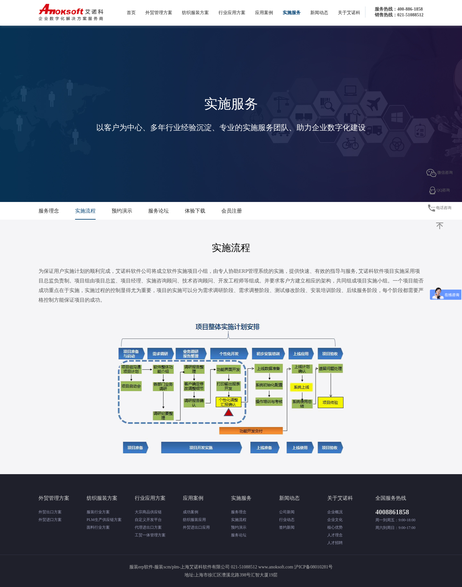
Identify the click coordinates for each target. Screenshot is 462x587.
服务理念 (48, 211)
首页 (131, 12)
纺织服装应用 (194, 519)
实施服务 (292, 12)
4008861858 (392, 512)
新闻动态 (319, 12)
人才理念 (335, 535)
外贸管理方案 (158, 12)
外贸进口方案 (50, 519)
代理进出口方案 (148, 527)
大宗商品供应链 (148, 512)
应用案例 (264, 12)
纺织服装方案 (195, 12)
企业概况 (335, 512)
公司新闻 (287, 512)
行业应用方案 (231, 12)
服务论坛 (158, 211)
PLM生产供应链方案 (104, 519)
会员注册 (231, 211)
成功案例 (190, 512)
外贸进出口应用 (196, 527)
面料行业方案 (98, 527)
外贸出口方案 (50, 512)
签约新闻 (287, 527)
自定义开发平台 (148, 519)
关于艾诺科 (349, 12)
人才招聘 (335, 543)
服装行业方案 (98, 512)
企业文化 (335, 519)
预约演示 (122, 211)
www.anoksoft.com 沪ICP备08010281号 (295, 567)
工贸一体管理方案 (150, 535)
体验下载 (195, 211)
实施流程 (85, 211)
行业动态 (287, 519)
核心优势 (335, 527)
